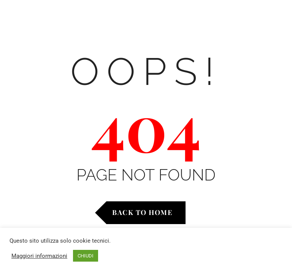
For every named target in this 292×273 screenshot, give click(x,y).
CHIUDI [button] (86, 256)
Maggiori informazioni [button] (39, 256)
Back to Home (142, 212)
